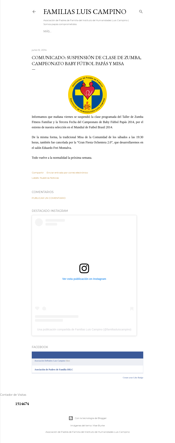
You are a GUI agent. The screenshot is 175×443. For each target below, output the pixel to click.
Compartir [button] (38, 172)
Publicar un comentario (49, 198)
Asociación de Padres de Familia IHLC (53, 369)
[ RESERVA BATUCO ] (95, 31)
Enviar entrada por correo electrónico (67, 172)
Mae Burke (99, 425)
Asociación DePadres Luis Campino (49, 360)
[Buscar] (141, 11)
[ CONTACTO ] (68, 31)
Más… (116, 31)
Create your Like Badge (133, 377)
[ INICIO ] (49, 31)
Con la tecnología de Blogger (88, 418)
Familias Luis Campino (84, 11)
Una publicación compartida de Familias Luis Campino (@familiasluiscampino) (84, 329)
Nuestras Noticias (49, 177)
